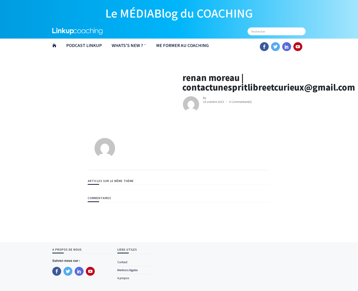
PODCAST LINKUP (84, 45)
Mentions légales (127, 270)
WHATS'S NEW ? (127, 45)
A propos (123, 278)
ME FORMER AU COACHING (182, 45)
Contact (122, 262)
